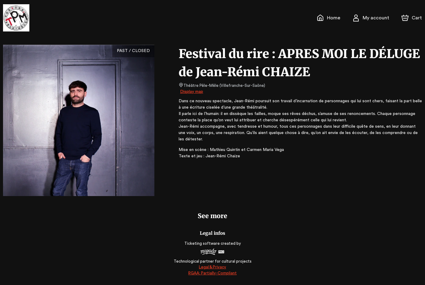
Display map (191, 91)
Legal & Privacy (212, 267)
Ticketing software (203, 243)
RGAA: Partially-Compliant (212, 273)
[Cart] (412, 18)
